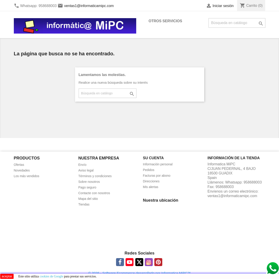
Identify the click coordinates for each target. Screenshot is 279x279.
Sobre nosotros (89, 182)
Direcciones (151, 181)
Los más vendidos (26, 176)
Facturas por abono (156, 175)
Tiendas (84, 204)
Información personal (158, 164)
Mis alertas (150, 187)
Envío (82, 164)
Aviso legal (86, 170)
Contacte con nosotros (94, 193)
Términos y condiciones (95, 176)
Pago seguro (87, 187)
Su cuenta (153, 158)
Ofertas (19, 164)
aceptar (7, 276)
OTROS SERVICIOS (165, 21)
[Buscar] (237, 23)
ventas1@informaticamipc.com (89, 6)
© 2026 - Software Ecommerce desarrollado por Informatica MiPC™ (139, 273)
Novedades (22, 170)
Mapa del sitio (88, 199)
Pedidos (149, 170)
